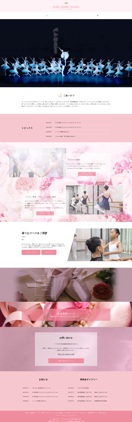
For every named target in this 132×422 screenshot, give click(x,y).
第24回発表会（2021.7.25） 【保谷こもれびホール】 (92, 390)
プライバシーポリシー (61, 413)
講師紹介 (32, 411)
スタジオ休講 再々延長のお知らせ (65, 134)
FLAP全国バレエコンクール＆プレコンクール (68, 121)
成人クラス (49, 250)
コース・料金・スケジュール (45, 411)
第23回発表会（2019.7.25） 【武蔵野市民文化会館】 (92, 399)
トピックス (61, 14)
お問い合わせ (97, 14)
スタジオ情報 (37, 14)
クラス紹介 (49, 14)
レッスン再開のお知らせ (62, 130)
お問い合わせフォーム (66, 359)
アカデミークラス (31, 250)
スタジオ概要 (58, 411)
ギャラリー (72, 14)
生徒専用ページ (84, 14)
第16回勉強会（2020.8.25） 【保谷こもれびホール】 (92, 395)
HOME (28, 14)
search (107, 14)
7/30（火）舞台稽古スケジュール (41, 386)
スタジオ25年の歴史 (83, 386)
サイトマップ (73, 413)
